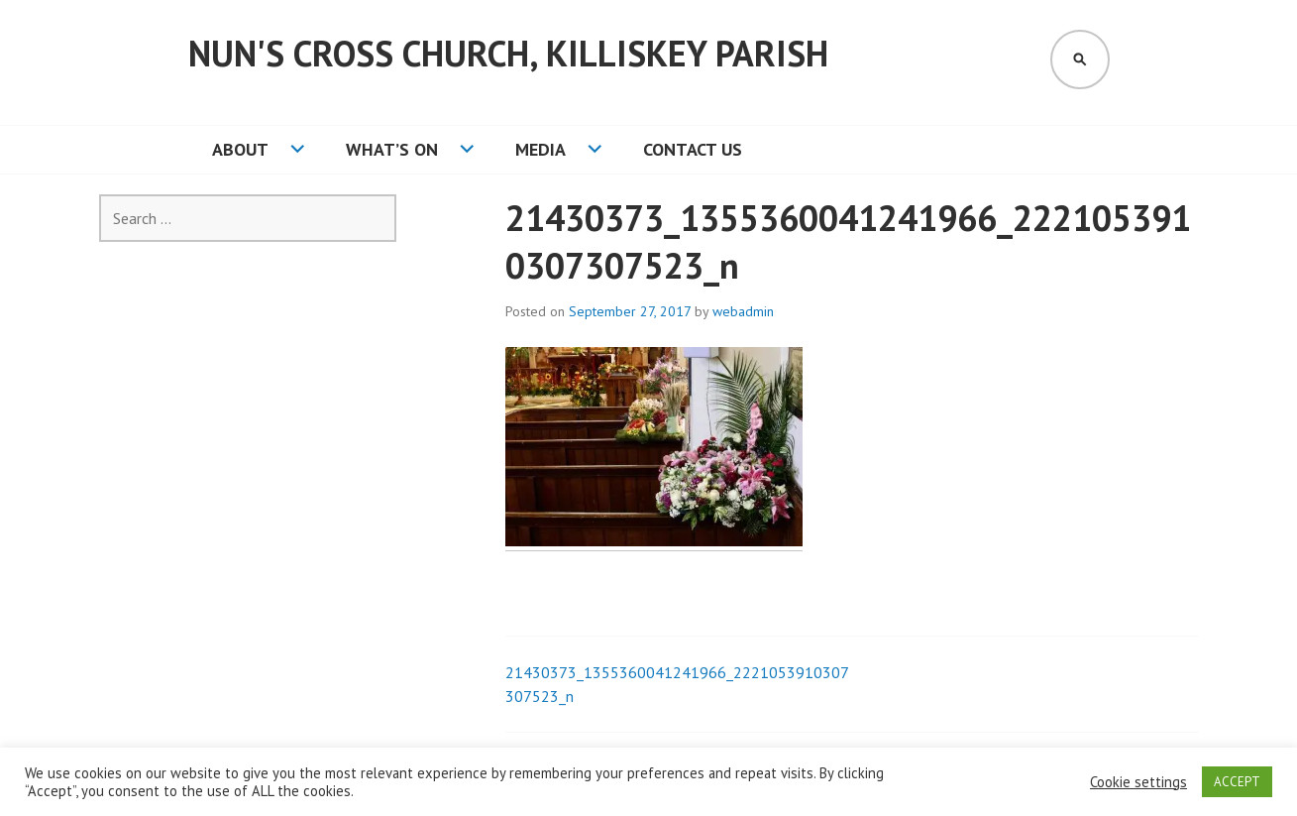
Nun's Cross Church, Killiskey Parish (508, 53)
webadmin (743, 311)
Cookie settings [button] (1138, 782)
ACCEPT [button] (1237, 781)
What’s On (392, 149)
